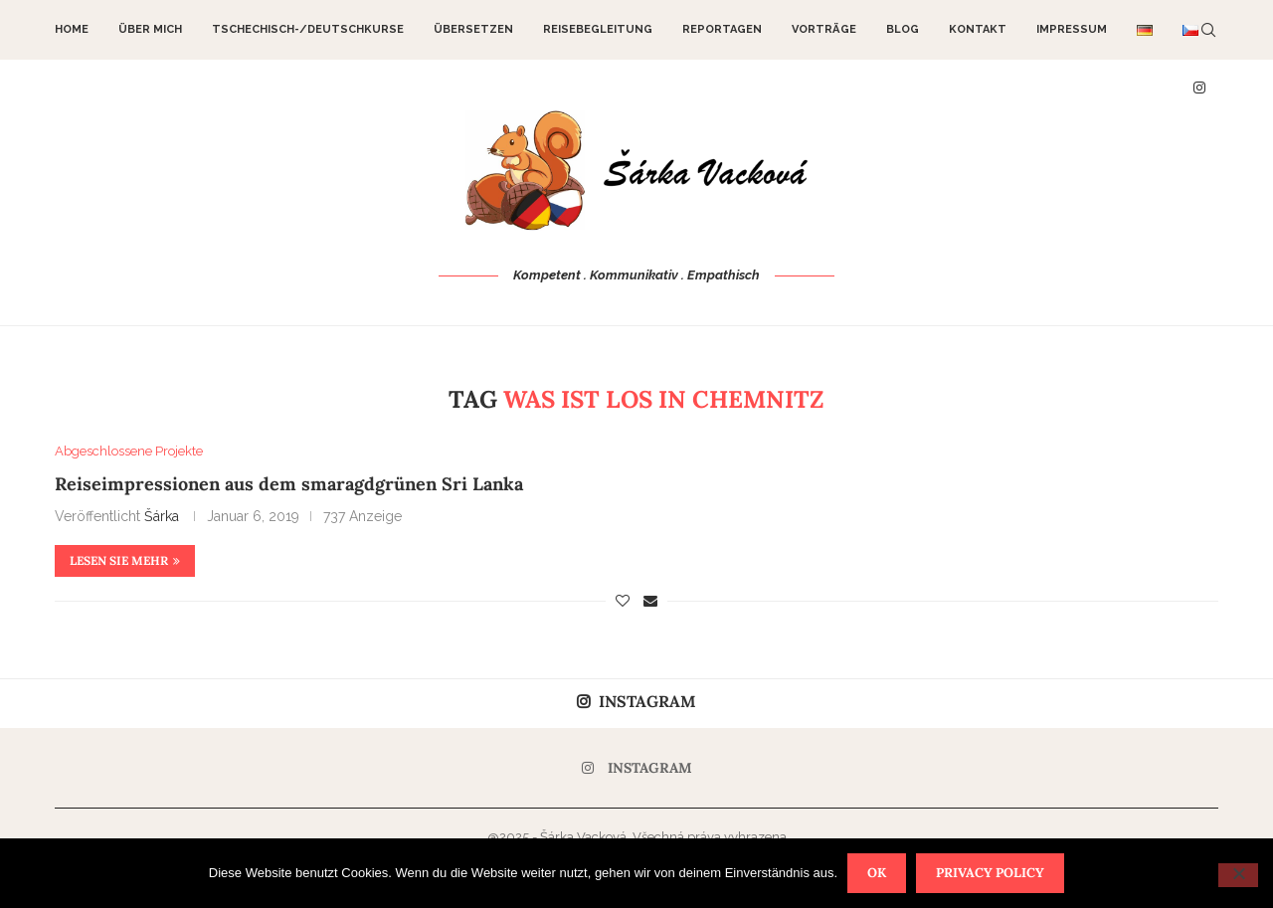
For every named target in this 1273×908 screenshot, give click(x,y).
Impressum (1071, 29)
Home (72, 29)
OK (876, 872)
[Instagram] (637, 768)
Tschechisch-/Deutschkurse (308, 29)
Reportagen (722, 29)
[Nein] (1238, 875)
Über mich (150, 29)
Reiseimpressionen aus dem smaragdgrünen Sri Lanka (289, 483)
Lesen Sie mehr (125, 560)
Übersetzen (473, 29)
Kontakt (977, 29)
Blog (902, 29)
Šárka (161, 516)
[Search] (1208, 30)
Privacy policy (990, 872)
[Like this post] (623, 601)
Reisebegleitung (597, 29)
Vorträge (824, 29)
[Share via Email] (650, 601)
